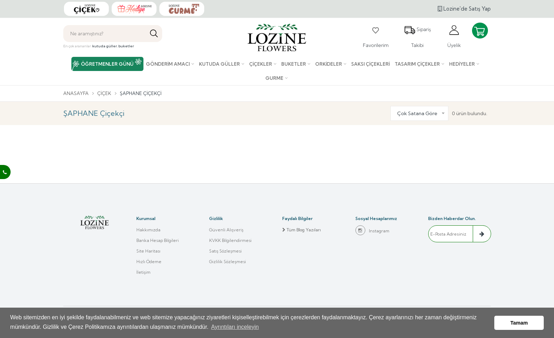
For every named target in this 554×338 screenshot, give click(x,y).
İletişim (143, 272)
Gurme (274, 78)
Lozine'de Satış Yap (464, 8)
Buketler (293, 64)
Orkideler (328, 64)
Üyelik (454, 36)
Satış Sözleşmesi (225, 251)
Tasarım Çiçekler (417, 64)
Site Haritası (148, 251)
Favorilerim (376, 36)
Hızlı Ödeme (148, 261)
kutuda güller (104, 46)
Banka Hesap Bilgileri (157, 240)
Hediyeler (462, 64)
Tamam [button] (519, 323)
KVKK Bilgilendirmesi (230, 240)
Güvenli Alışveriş (226, 229)
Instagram (372, 230)
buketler (126, 46)
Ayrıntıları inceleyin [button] (235, 327)
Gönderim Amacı (168, 64)
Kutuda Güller (219, 64)
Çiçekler (260, 64)
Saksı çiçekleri (370, 64)
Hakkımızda (148, 229)
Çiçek (104, 93)
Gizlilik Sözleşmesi (227, 261)
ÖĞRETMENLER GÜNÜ (107, 64)
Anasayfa (76, 93)
